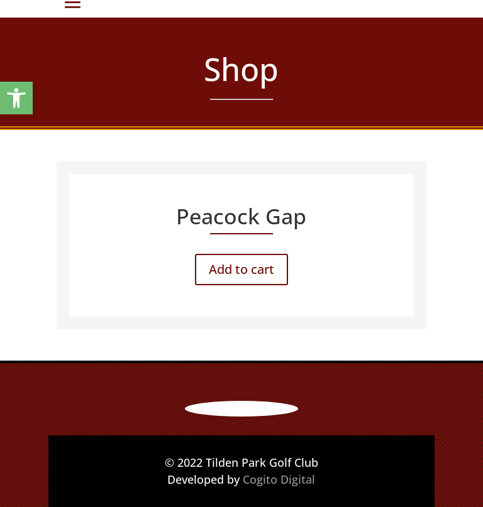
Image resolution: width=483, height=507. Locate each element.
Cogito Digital (279, 479)
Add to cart (241, 269)
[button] (16, 98)
